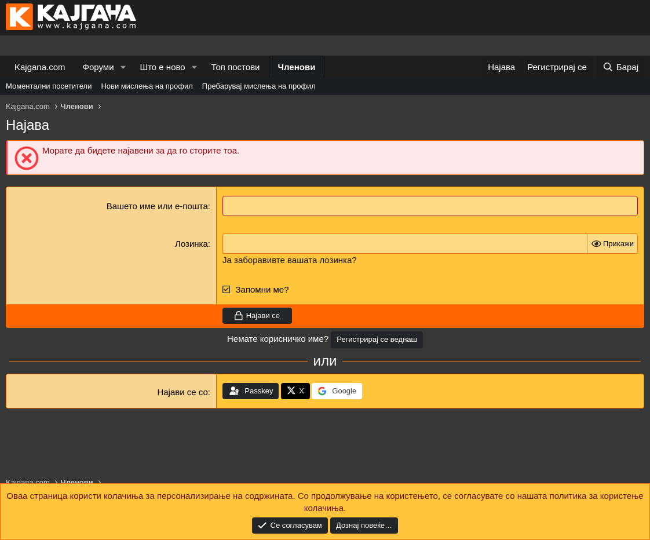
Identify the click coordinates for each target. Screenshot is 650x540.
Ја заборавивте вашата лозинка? (289, 260)
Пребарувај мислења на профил (259, 86)
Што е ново (162, 67)
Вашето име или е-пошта (157, 206)
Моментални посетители (49, 86)
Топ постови (235, 67)
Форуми (98, 67)
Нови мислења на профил (146, 86)
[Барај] (620, 67)
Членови (297, 67)
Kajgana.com (39, 67)
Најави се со (182, 392)
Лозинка (191, 244)
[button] (123, 67)
